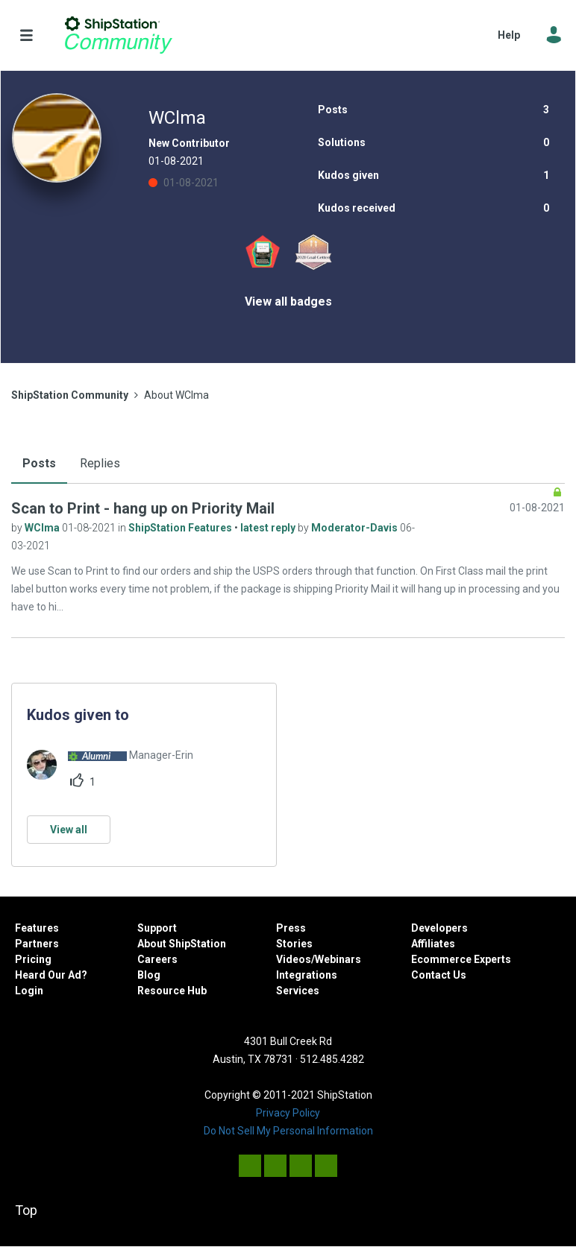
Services (297, 991)
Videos (293, 959)
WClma (43, 528)
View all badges (288, 301)
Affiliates (433, 944)
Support (157, 928)
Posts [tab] (39, 463)
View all (68, 830)
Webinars (338, 959)
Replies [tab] (100, 463)
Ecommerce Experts (461, 959)
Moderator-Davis (355, 528)
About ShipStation (181, 944)
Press (291, 928)
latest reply (269, 528)
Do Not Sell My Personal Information (288, 1131)
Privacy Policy (288, 1113)
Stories (294, 944)
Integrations (306, 975)
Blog (148, 975)
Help (509, 35)
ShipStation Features (181, 528)
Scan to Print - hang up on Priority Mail (143, 508)
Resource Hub (172, 991)
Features (37, 928)
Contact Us (438, 975)
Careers (157, 959)
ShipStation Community (118, 35)
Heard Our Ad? (51, 975)
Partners (37, 944)
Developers (439, 928)
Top (26, 1210)
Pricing (33, 959)
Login (29, 991)
